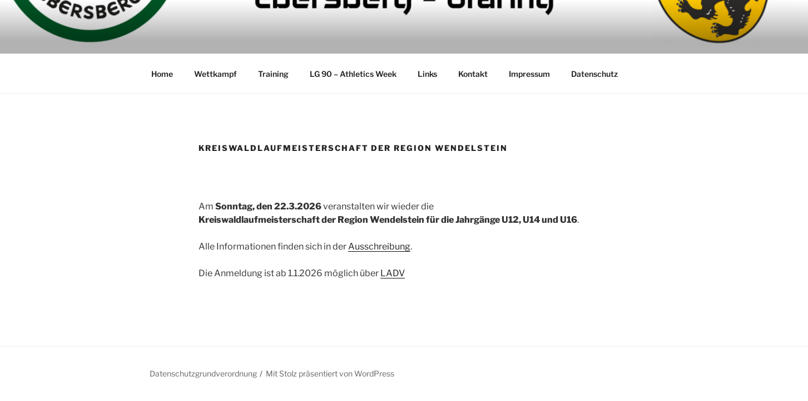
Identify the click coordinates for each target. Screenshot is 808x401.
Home (162, 74)
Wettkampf (215, 74)
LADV (392, 273)
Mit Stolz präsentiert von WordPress (330, 373)
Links (427, 74)
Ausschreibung (379, 246)
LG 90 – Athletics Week (353, 74)
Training (273, 74)
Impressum (529, 74)
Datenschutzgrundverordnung (203, 373)
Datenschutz (594, 74)
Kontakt (473, 74)
